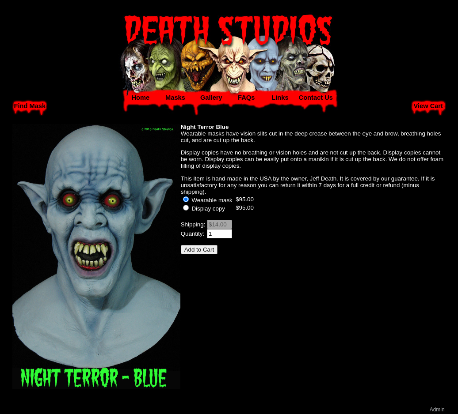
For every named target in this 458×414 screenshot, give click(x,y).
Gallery (211, 97)
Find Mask (30, 105)
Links (279, 97)
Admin (437, 409)
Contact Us (316, 97)
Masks (175, 97)
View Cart (428, 105)
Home (140, 97)
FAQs (246, 97)
